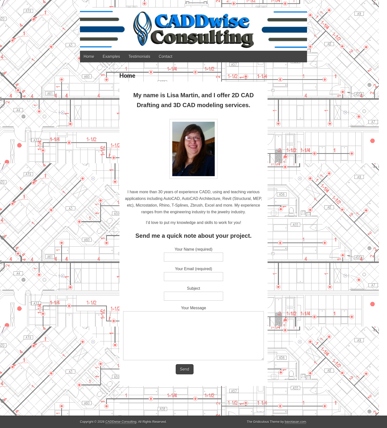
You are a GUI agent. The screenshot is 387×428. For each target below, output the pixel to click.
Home (89, 56)
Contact (165, 56)
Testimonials (139, 56)
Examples (111, 56)
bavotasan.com (295, 422)
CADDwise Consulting (120, 422)
